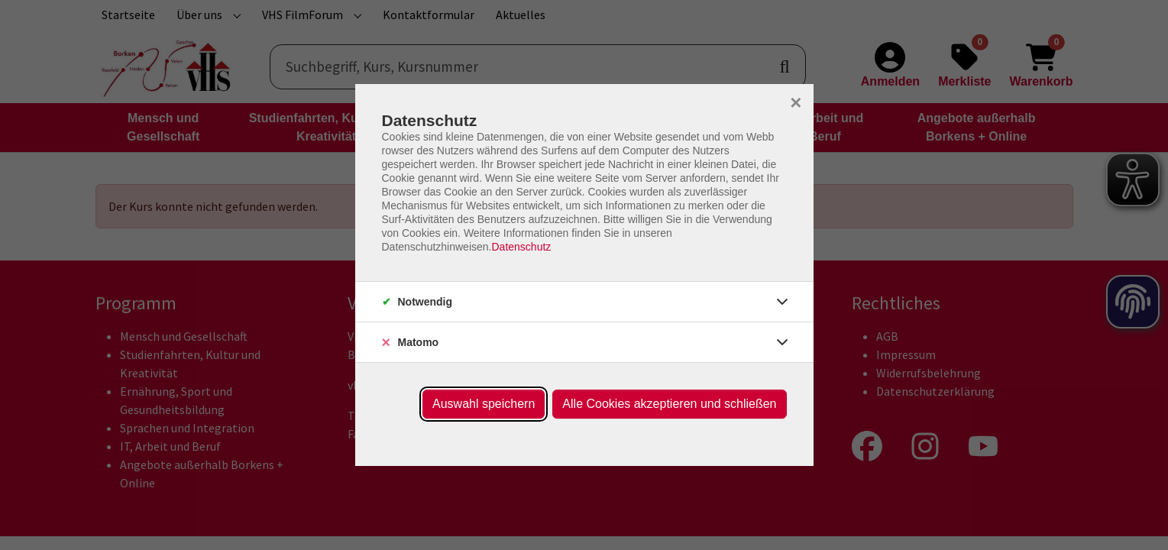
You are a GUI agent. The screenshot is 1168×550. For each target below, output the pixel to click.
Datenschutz (521, 247)
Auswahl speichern (483, 403)
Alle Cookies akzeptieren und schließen (669, 403)
